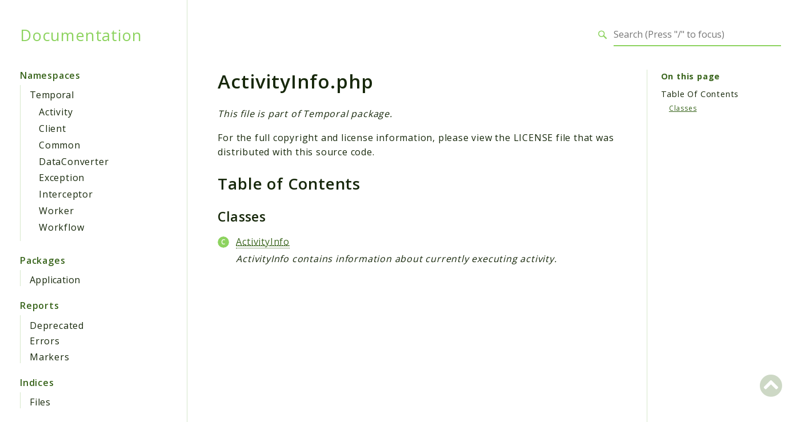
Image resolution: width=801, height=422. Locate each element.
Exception (62, 177)
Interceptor (66, 194)
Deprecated (57, 325)
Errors (45, 341)
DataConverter (74, 161)
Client (52, 128)
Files (40, 402)
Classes (683, 108)
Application (55, 280)
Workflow (61, 227)
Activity (56, 112)
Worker (56, 210)
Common (60, 145)
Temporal (52, 95)
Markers (50, 357)
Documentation (81, 35)
